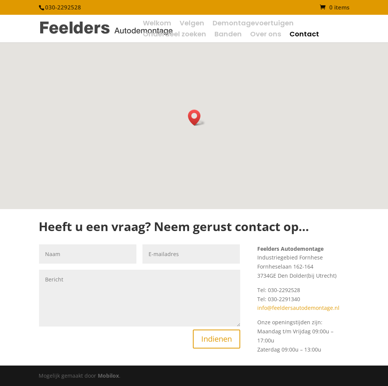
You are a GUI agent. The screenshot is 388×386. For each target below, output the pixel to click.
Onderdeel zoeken (174, 35)
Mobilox (108, 375)
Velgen (192, 24)
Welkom (157, 24)
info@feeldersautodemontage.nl (298, 307)
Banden (228, 35)
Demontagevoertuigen (253, 24)
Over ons (265, 35)
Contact (304, 35)
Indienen (216, 339)
